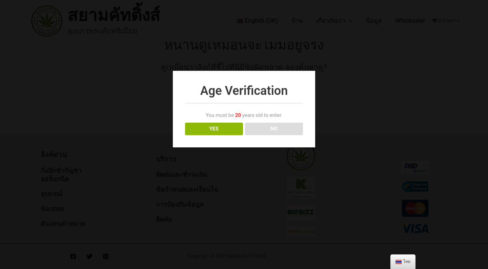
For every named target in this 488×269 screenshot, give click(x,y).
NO (274, 129)
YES (214, 129)
